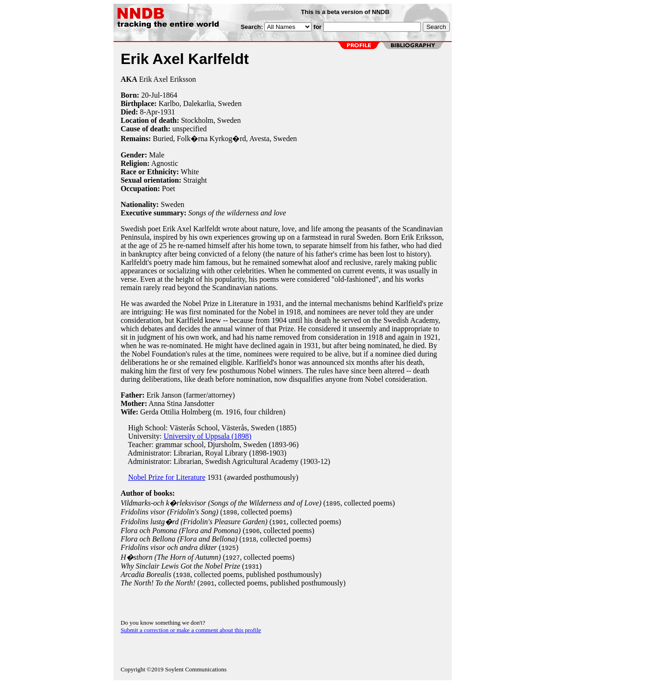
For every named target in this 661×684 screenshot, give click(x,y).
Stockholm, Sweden (211, 120)
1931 (167, 112)
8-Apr (148, 112)
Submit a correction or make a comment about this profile (191, 630)
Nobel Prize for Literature (167, 477)
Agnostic (164, 163)
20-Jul (150, 95)
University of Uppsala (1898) (207, 436)
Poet (168, 188)
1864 (169, 95)
